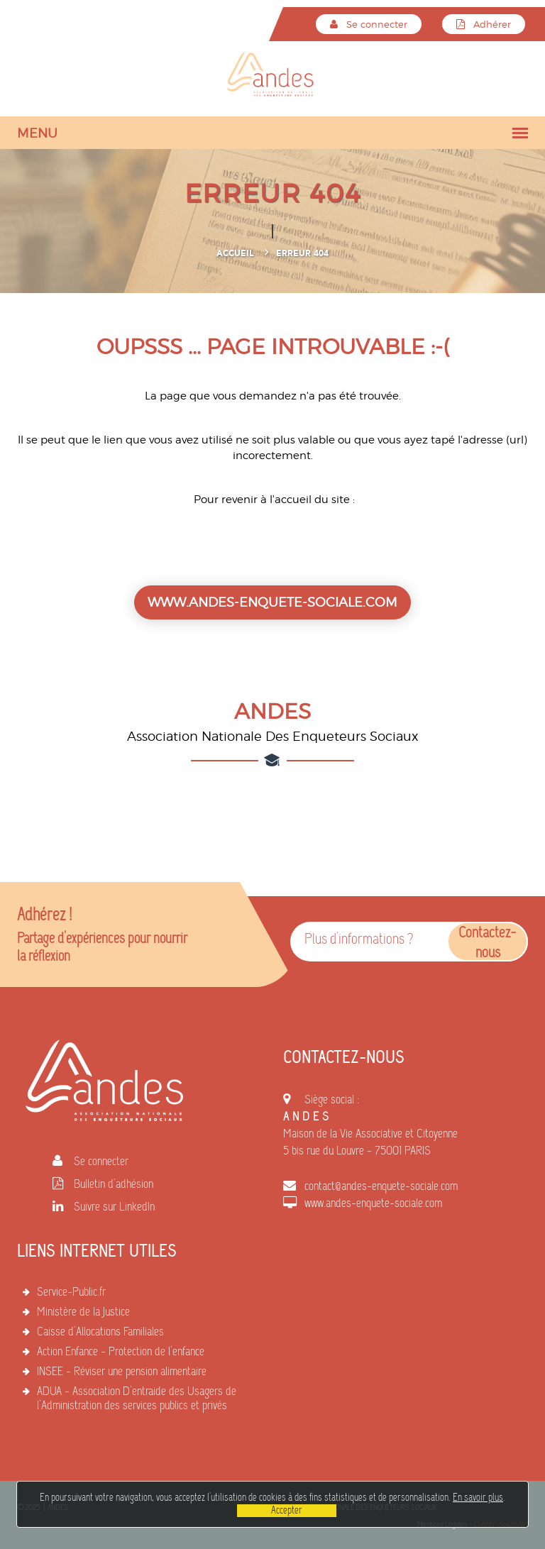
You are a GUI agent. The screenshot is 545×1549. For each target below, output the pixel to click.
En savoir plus (478, 1498)
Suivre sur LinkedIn (114, 1207)
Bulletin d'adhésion (113, 1185)
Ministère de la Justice (83, 1312)
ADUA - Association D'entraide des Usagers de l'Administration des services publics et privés (136, 1399)
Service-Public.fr (71, 1292)
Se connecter (368, 24)
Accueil (234, 253)
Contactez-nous (487, 943)
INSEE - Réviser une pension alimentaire (122, 1372)
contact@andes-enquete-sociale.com (381, 1187)
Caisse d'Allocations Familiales (100, 1332)
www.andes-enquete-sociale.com (373, 1204)
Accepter (286, 1510)
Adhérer (483, 24)
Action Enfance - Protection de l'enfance (120, 1352)
